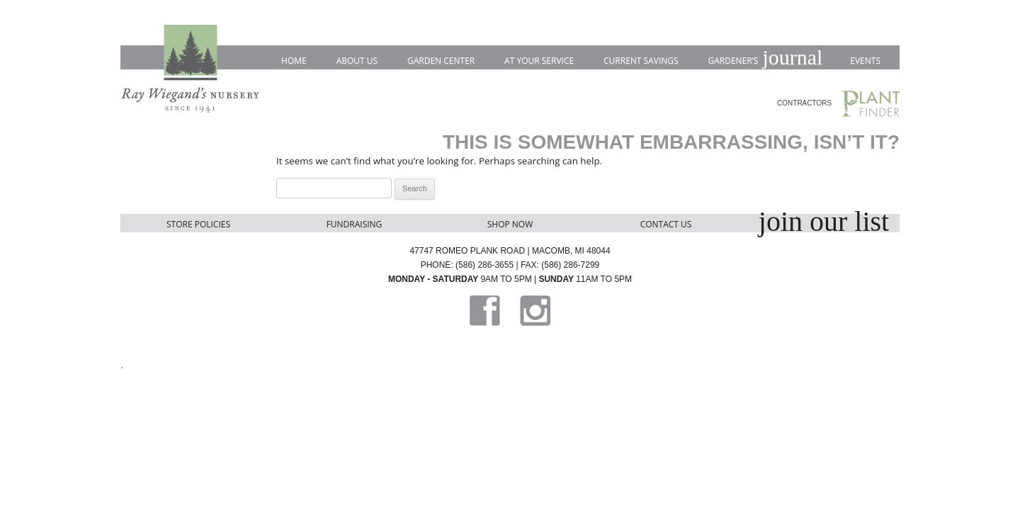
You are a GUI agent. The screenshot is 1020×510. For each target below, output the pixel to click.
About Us (357, 61)
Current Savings (641, 61)
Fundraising (354, 224)
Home (294, 61)
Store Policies (198, 224)
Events (865, 61)
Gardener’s (764, 58)
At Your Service (539, 61)
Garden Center (441, 61)
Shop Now (510, 224)
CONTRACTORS (804, 103)
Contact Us (666, 224)
